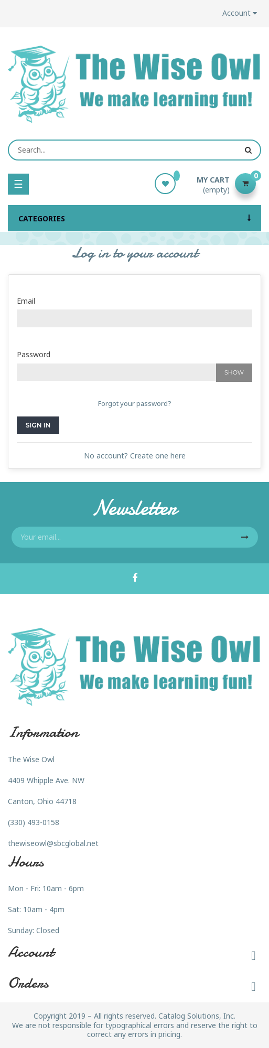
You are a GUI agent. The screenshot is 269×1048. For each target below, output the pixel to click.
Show (234, 372)
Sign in (38, 425)
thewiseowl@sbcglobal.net (53, 843)
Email (26, 301)
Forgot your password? (134, 403)
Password (33, 354)
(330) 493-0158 (33, 822)
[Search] (134, 150)
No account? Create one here (135, 456)
